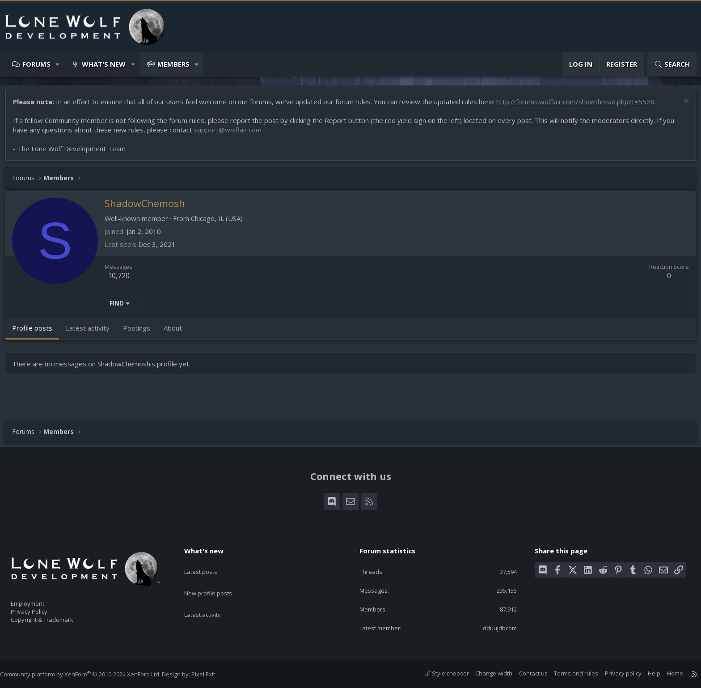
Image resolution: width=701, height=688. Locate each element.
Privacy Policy (41, 607)
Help (645, 673)
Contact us (524, 673)
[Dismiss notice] (680, 106)
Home (666, 673)
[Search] (672, 64)
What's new (104, 63)
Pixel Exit (212, 674)
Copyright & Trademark (56, 616)
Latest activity (210, 596)
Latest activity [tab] (92, 332)
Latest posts (208, 561)
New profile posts (217, 578)
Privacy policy (614, 673)
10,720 (123, 280)
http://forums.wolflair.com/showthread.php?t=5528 (580, 106)
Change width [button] (484, 673)
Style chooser (438, 673)
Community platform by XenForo (89, 674)
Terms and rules (567, 673)
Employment (39, 598)
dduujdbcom (493, 627)
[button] (57, 64)
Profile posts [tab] (37, 332)
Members (173, 63)
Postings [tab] (141, 332)
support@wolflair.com (232, 134)
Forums (36, 63)
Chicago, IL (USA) (221, 222)
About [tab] (177, 332)
